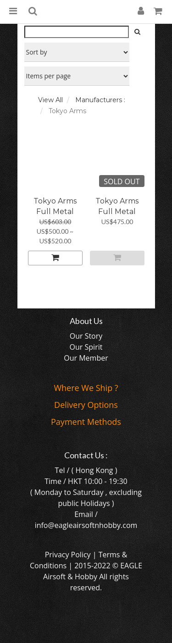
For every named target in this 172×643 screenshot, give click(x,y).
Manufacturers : (100, 100)
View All (50, 100)
